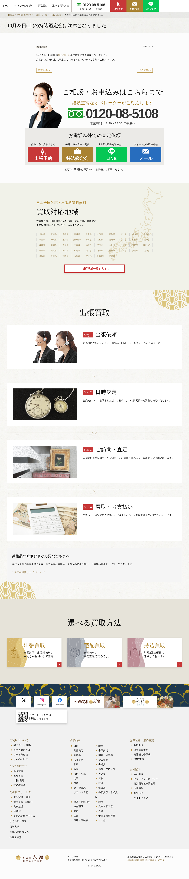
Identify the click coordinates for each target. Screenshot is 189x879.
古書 (76, 819)
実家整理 (18, 810)
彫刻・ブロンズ (106, 772)
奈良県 (135, 245)
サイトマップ (141, 801)
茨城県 (123, 234)
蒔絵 (76, 772)
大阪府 (112, 245)
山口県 (88, 250)
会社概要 (138, 778)
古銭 (76, 786)
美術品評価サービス (24, 819)
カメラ (102, 777)
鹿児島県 (100, 256)
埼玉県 (42, 239)
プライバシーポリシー (146, 782)
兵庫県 (123, 245)
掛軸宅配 (19, 784)
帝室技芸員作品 (106, 819)
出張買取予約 (141, 753)
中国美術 (103, 754)
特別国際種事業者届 (144, 787)
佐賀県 (42, 256)
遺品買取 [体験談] (23, 805)
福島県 (112, 234)
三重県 (77, 245)
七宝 (76, 782)
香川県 (112, 250)
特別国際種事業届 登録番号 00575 (146, 864)
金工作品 (103, 763)
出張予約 (118, 9)
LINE (111, 158)
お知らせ (138, 796)
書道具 (102, 768)
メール (146, 158)
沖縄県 (112, 256)
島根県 (53, 250)
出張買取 (18, 775)
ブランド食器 (81, 796)
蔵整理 (17, 814)
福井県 (123, 239)
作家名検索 (16, 841)
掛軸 (76, 749)
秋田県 (88, 234)
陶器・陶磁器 (105, 758)
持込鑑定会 (64, 55)
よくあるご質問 (18, 825)
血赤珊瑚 (78, 810)
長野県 (146, 239)
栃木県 (135, 234)
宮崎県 (88, 256)
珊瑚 (100, 805)
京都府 (100, 245)
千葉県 (53, 239)
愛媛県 (123, 250)
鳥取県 (42, 250)
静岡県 (53, 245)
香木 (76, 814)
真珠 (100, 814)
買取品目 (43, 5)
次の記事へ (145, 70)
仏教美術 (78, 763)
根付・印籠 (80, 777)
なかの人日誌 (21, 762)
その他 (102, 824)
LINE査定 (151, 9)
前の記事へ (44, 70)
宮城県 (77, 234)
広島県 (77, 250)
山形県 (100, 234)
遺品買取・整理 (22, 800)
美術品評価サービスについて (30, 576)
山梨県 (135, 239)
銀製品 (102, 791)
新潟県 (88, 239)
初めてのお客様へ (23, 5)
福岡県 (146, 250)
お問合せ (134, 9)
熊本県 (65, 256)
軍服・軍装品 (81, 824)
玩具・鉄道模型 (82, 805)
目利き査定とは (22, 753)
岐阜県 (42, 245)
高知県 (135, 250)
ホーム (6, 5)
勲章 (76, 768)
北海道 (42, 234)
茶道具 (77, 758)
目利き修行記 (21, 758)
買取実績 (14, 830)
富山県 (100, 239)
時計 (100, 786)
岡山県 (65, 250)
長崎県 (53, 256)
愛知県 (65, 245)
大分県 (77, 256)
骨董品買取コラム (19, 835)
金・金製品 (80, 791)
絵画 (100, 749)
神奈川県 (77, 239)
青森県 (53, 234)
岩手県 (65, 234)
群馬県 (146, 234)
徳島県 (100, 250)
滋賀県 (88, 245)
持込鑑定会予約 (142, 758)
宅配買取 (18, 779)
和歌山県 (147, 245)
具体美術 (78, 754)
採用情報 (138, 792)
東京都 (65, 239)
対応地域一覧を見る (94, 271)
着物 (100, 782)
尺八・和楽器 (105, 810)
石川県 (112, 239)
